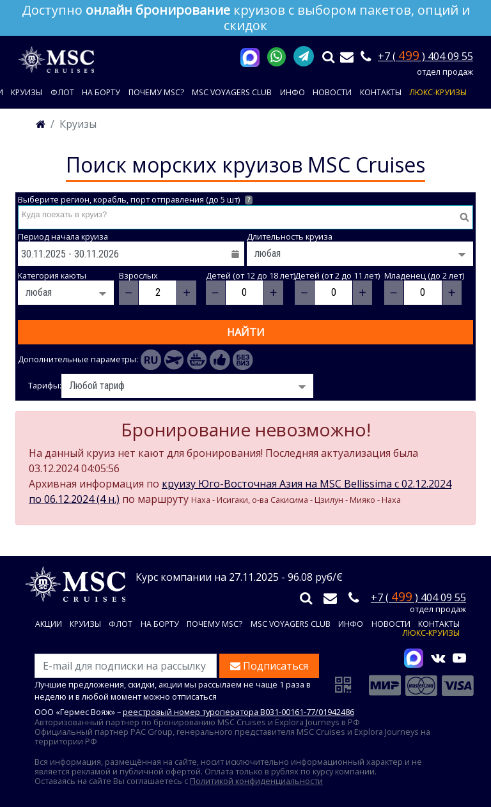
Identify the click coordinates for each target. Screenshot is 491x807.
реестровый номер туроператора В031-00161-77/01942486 (238, 712)
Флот (62, 92)
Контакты (380, 92)
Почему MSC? (156, 92)
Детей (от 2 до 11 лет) (337, 276)
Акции (48, 624)
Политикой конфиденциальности (256, 781)
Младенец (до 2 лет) (424, 276)
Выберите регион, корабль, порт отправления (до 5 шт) (135, 199)
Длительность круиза (289, 237)
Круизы (26, 92)
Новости (332, 92)
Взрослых (138, 276)
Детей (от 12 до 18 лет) (250, 276)
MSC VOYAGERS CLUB (232, 92)
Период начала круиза (63, 237)
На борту (101, 92)
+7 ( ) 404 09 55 (425, 56)
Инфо (292, 92)
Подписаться (269, 666)
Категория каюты (52, 276)
